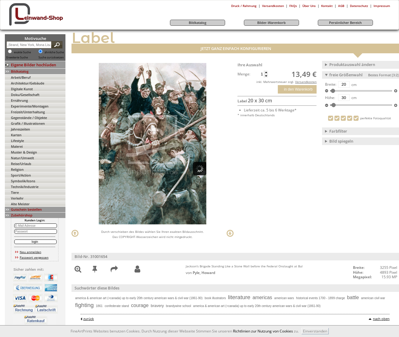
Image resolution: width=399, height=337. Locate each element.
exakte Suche (22, 52)
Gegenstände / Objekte (29, 117)
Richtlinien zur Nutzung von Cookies (263, 331)
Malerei (17, 146)
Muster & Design (24, 152)
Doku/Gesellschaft (25, 94)
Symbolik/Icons (23, 181)
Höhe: (330, 97)
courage (140, 305)
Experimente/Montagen (29, 106)
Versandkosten (273, 6)
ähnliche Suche (54, 52)
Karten (16, 135)
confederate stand (117, 306)
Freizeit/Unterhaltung (28, 112)
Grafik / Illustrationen (28, 123)
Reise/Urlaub (21, 163)
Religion (17, 169)
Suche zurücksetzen (51, 57)
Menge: (244, 74)
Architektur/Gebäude (27, 83)
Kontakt (327, 6)
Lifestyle (17, 140)
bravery (157, 305)
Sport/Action (21, 175)
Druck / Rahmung (244, 6)
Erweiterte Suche (17, 57)
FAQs (293, 6)
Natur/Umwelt (22, 158)
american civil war (373, 298)
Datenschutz (359, 6)
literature (239, 297)
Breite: (330, 84)
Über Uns (309, 6)
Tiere (15, 192)
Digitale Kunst (22, 89)
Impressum (382, 6)
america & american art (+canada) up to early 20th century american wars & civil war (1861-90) (138, 298)
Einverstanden (315, 331)
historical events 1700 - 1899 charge (320, 298)
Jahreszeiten (20, 129)
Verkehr (17, 198)
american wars (284, 298)
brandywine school (178, 306)
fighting (84, 305)
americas (262, 297)
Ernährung (19, 100)
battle (353, 297)
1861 (99, 306)
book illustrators (215, 298)
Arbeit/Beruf (21, 77)
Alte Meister (20, 204)
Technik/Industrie (24, 186)
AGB (341, 6)
